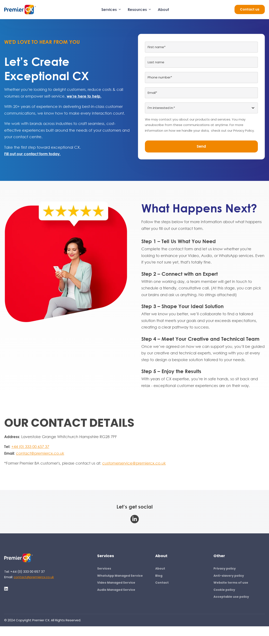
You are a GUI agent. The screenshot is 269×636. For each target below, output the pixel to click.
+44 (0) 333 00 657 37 (30, 446)
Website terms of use (230, 582)
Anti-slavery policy (228, 576)
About (163, 9)
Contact (162, 582)
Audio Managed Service (116, 590)
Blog (158, 576)
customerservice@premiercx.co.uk (134, 463)
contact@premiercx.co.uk (40, 453)
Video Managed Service (116, 582)
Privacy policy (224, 568)
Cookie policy (224, 590)
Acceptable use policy (231, 597)
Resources (139, 9)
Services (111, 9)
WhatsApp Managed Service (120, 576)
